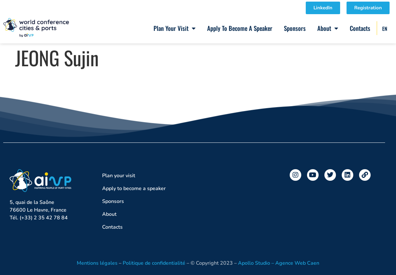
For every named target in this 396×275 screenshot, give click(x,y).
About (327, 28)
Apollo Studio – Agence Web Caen (278, 263)
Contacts (360, 27)
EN (384, 28)
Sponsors (295, 27)
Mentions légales (97, 263)
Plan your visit (175, 28)
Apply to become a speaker (239, 27)
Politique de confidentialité (154, 263)
